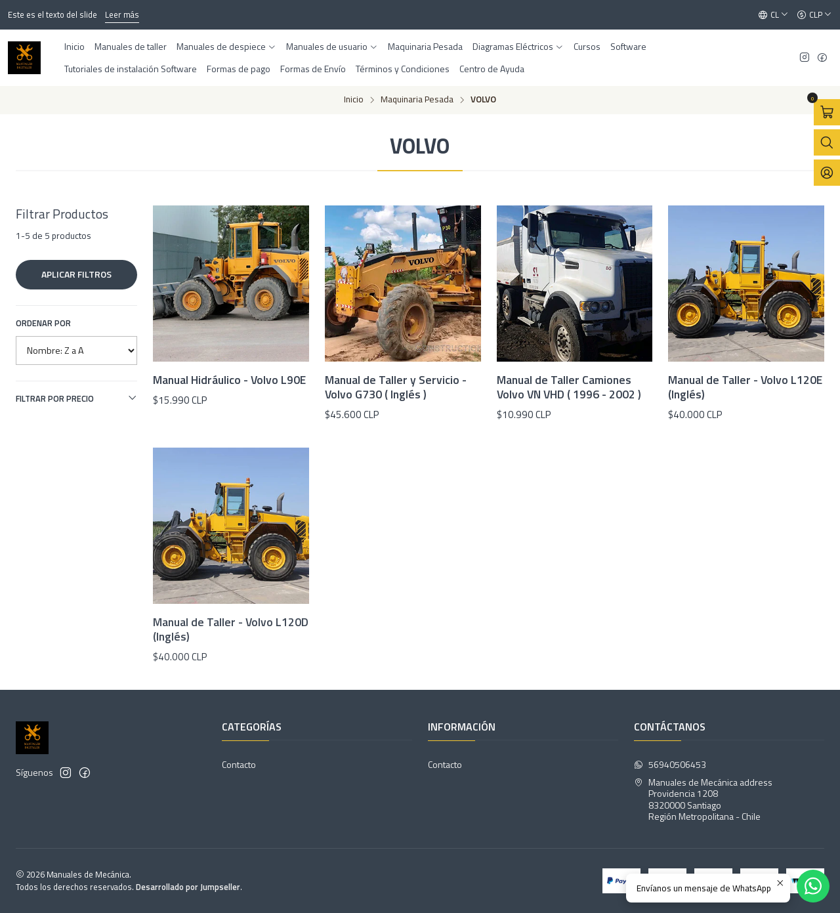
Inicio (354, 99)
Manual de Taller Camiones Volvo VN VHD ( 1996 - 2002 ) (569, 387)
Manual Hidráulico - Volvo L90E (229, 380)
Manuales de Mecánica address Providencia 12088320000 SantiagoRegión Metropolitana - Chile (703, 799)
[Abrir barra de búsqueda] (827, 142)
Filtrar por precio (76, 398)
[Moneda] (814, 15)
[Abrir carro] (827, 112)
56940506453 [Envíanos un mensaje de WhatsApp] (670, 764)
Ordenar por (43, 323)
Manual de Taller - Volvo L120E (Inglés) (745, 387)
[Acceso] (827, 172)
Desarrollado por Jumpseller (188, 886)
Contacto (239, 764)
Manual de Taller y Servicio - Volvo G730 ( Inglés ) (396, 387)
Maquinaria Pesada (417, 99)
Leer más (122, 14)
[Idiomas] (773, 15)
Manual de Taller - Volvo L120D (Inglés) (230, 690)
